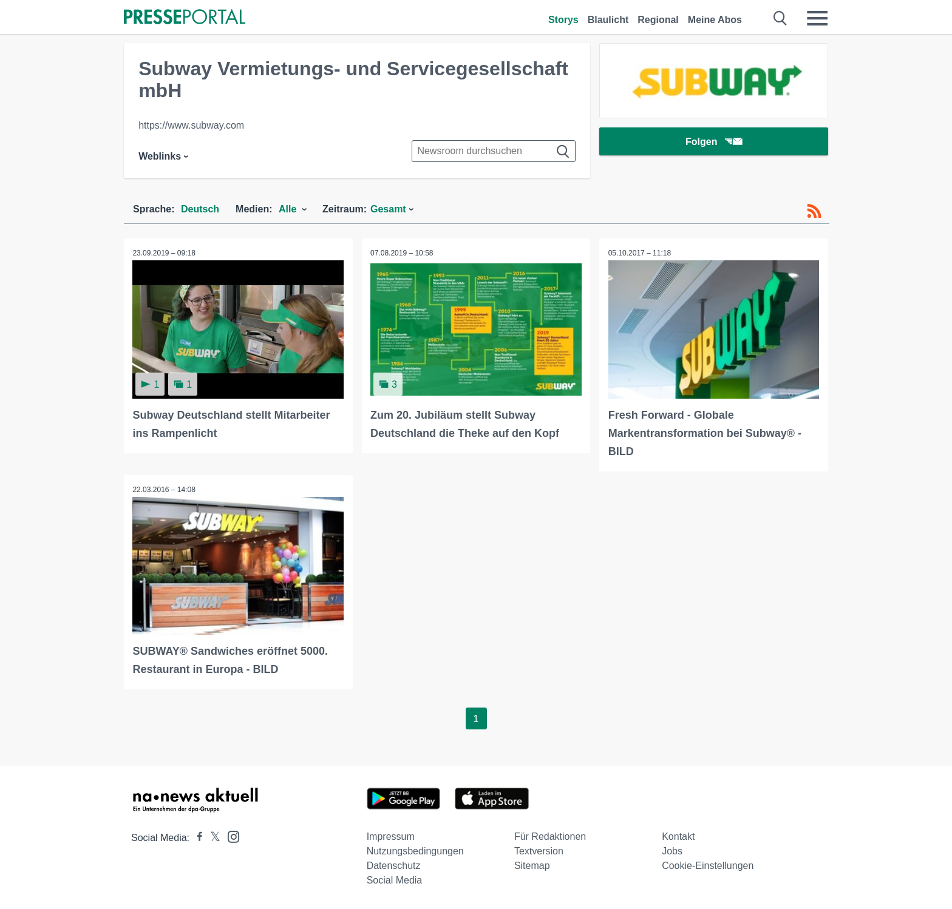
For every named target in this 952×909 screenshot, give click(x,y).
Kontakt (678, 836)
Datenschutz (394, 865)
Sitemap (532, 865)
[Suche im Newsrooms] (494, 151)
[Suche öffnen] (780, 18)
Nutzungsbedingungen (415, 850)
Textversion (538, 850)
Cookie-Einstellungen (707, 865)
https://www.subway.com (191, 125)
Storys (563, 20)
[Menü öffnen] (817, 18)
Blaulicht (608, 20)
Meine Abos (715, 20)
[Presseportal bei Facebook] (196, 837)
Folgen (713, 142)
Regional (658, 20)
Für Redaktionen (550, 836)
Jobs (672, 850)
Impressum (391, 836)
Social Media (395, 879)
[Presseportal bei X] (211, 837)
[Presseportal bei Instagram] (229, 835)
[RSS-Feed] (814, 211)
